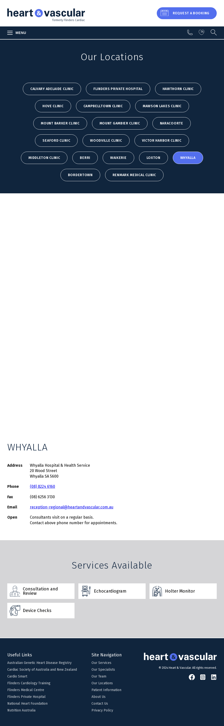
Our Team (98, 676)
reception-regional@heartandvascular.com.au (71, 507)
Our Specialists (103, 670)
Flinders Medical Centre (25, 690)
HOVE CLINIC (53, 106)
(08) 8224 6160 (42, 486)
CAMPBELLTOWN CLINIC (103, 106)
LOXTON (153, 158)
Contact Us (99, 704)
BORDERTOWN (80, 175)
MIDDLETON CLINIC (44, 158)
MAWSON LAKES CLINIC (162, 106)
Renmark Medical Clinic (134, 175)
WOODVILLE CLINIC (106, 141)
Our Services (101, 663)
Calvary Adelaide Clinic (52, 89)
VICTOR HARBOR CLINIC (162, 141)
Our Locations (102, 683)
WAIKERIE (118, 158)
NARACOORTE (171, 123)
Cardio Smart (17, 676)
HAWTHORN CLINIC (178, 89)
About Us (98, 697)
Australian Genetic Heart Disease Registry (39, 663)
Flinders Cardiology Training (28, 683)
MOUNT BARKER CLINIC (60, 123)
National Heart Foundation (27, 704)
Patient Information (106, 690)
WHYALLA (188, 158)
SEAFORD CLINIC (56, 141)
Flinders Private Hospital (118, 89)
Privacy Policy (102, 710)
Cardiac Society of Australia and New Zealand (42, 670)
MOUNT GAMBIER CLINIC (120, 123)
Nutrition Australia (21, 710)
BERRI (85, 158)
